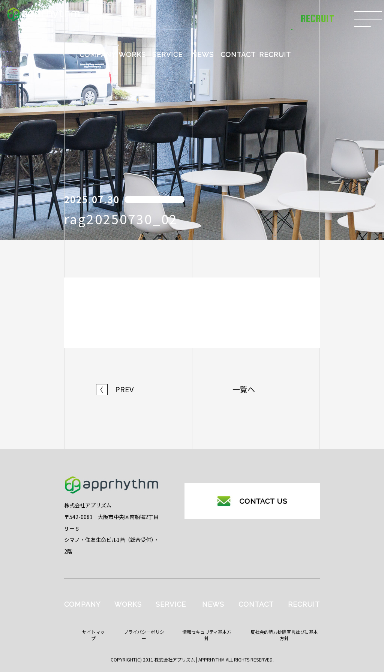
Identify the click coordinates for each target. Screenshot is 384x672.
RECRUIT (275, 54)
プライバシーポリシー (144, 634)
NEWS (203, 54)
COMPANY (98, 54)
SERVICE (167, 54)
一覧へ (243, 389)
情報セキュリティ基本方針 (206, 634)
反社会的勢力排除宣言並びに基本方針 (284, 634)
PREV (115, 389)
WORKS (132, 54)
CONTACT (238, 54)
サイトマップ (93, 634)
